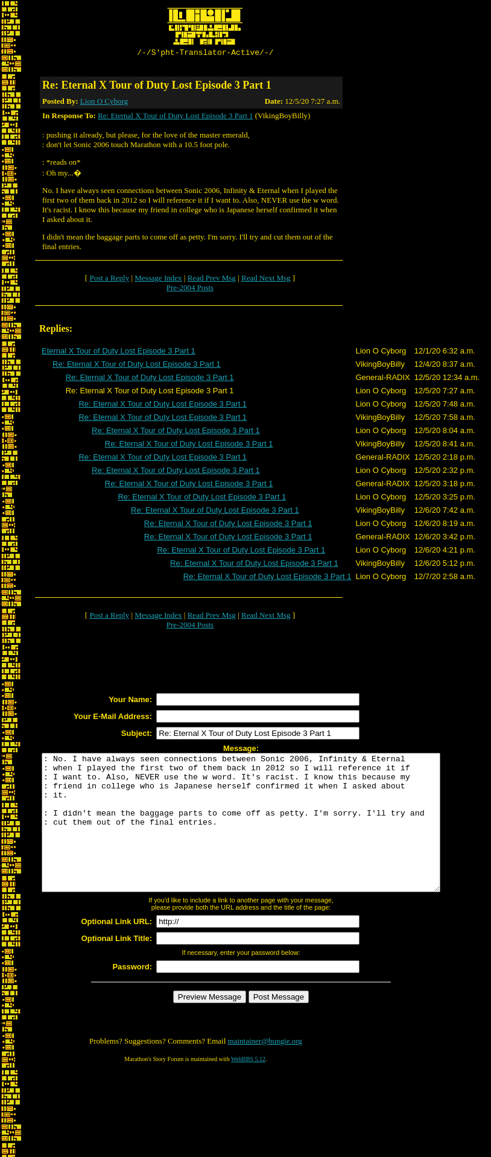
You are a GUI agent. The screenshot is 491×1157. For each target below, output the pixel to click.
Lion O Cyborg (104, 102)
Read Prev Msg (212, 279)
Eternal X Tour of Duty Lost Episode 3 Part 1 (118, 352)
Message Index (158, 279)
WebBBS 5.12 (248, 1088)
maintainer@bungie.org (265, 1069)
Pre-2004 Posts (190, 289)
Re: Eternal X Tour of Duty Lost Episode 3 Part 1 (175, 117)
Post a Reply (109, 279)
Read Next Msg (266, 279)
